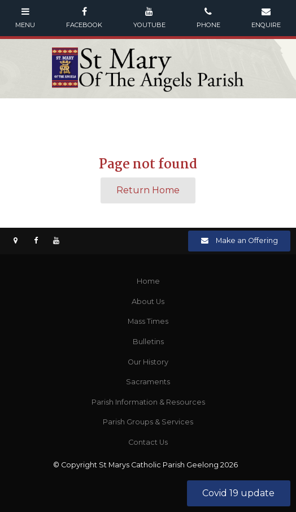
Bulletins (148, 341)
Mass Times (148, 321)
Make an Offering (247, 240)
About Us (148, 301)
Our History (148, 362)
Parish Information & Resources (148, 402)
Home (148, 281)
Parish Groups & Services (148, 422)
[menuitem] (148, 281)
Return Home (148, 190)
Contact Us (148, 442)
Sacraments (148, 382)
